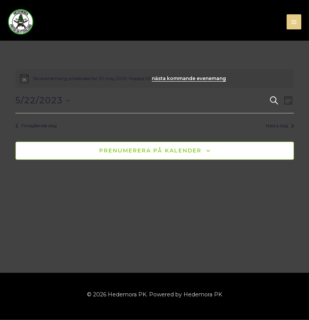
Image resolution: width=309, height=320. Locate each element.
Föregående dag (36, 126)
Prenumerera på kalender (150, 150)
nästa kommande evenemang (189, 79)
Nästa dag (280, 126)
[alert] (154, 79)
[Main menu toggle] (294, 22)
